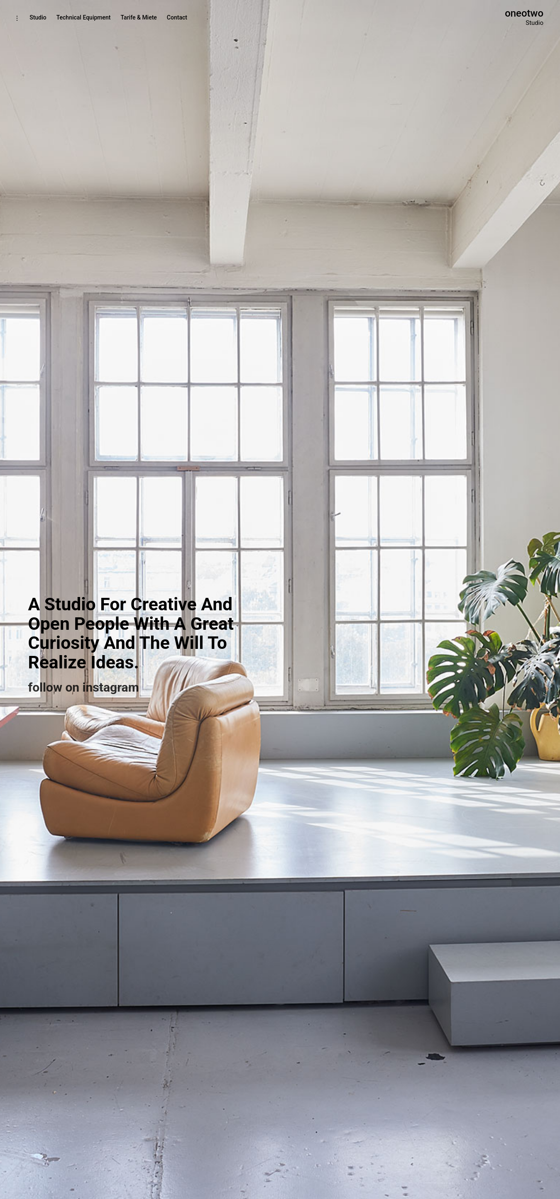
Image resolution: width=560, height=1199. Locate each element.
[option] (280, 599)
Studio (37, 17)
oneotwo (524, 13)
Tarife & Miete (138, 17)
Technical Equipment (83, 17)
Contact (177, 17)
